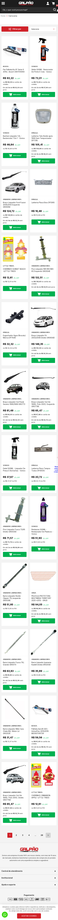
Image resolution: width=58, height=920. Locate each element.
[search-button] (54, 9)
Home (3, 16)
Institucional (7, 878)
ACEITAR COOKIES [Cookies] (29, 916)
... (35, 835)
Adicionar (15, 94)
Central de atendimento (11, 871)
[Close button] (57, 5)
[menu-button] (3, 3)
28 (42, 835)
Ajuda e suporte (8, 885)
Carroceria (12, 16)
